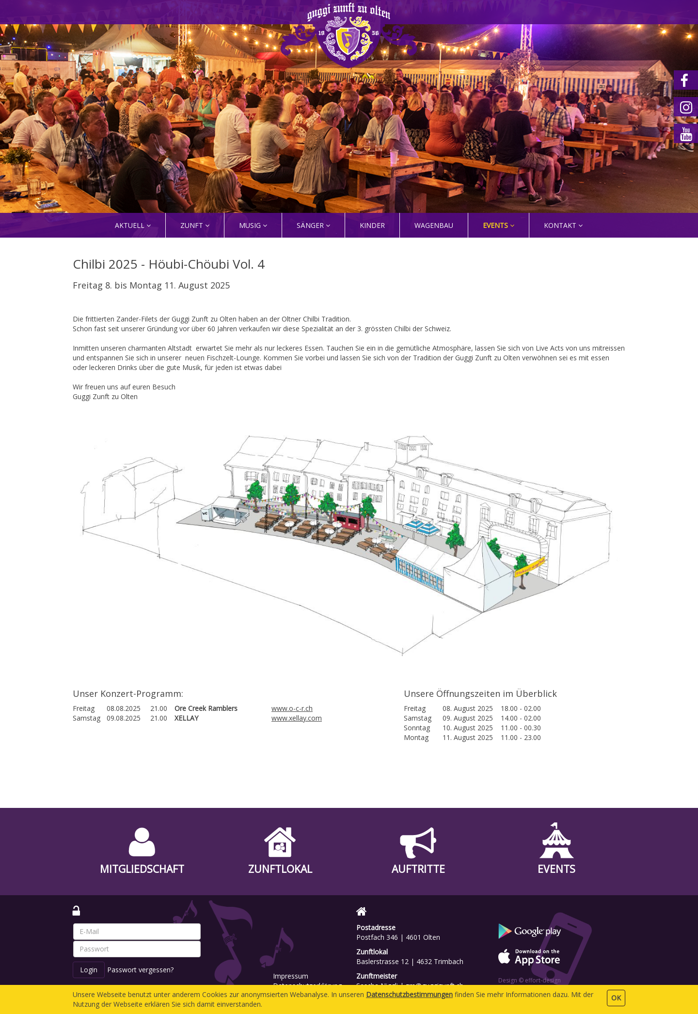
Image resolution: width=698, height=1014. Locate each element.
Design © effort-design (529, 980)
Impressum (290, 976)
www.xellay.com (296, 718)
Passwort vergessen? (140, 969)
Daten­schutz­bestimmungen (409, 994)
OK (616, 997)
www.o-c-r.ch (292, 708)
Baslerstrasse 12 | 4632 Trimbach (409, 961)
